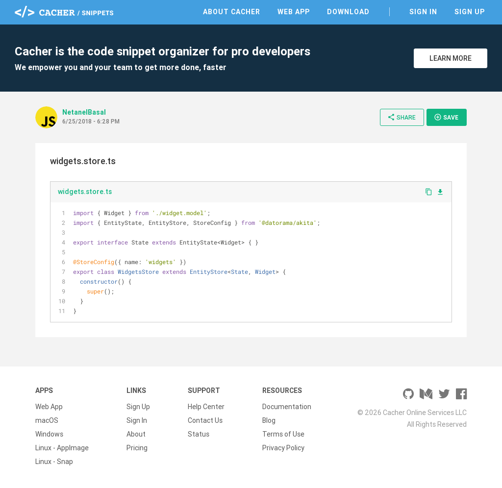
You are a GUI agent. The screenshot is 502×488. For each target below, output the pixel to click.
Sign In (423, 11)
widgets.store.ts (85, 191)
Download (348, 11)
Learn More (450, 58)
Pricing (137, 447)
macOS (46, 420)
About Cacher (231, 11)
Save (446, 117)
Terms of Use (283, 434)
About (136, 434)
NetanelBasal (84, 112)
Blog (269, 420)
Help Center (206, 406)
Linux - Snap (54, 461)
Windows (49, 434)
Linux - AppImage (62, 447)
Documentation (286, 406)
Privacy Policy (283, 447)
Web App (293, 11)
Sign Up (469, 11)
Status (198, 434)
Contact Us (205, 420)
